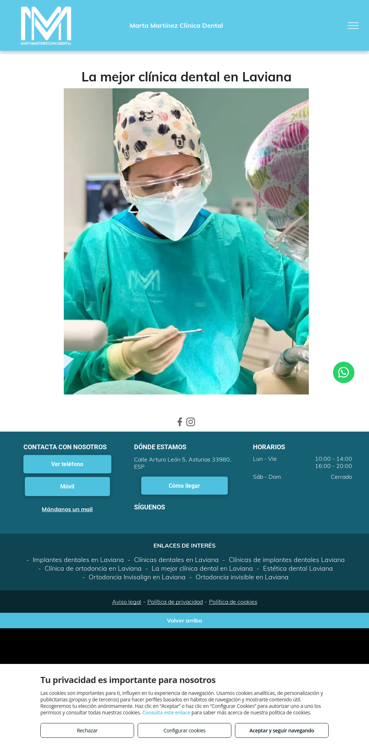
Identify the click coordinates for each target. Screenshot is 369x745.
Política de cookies (233, 601)
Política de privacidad (175, 601)
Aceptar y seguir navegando (281, 730)
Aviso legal (126, 601)
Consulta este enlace (166, 712)
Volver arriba (184, 620)
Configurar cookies (185, 730)
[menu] (353, 25)
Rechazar (87, 730)
